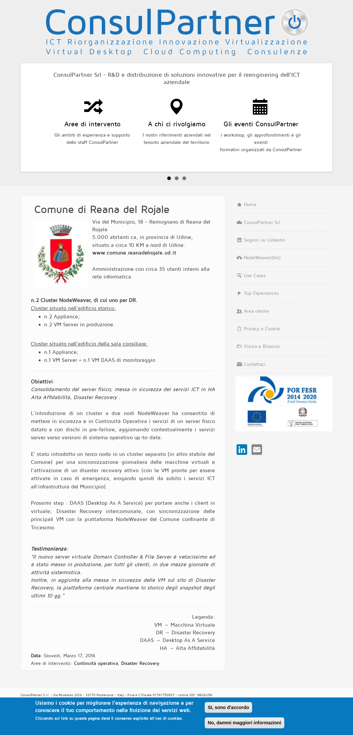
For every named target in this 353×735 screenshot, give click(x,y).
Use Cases (250, 275)
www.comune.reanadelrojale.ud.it (134, 253)
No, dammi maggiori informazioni (244, 722)
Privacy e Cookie (257, 328)
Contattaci (250, 364)
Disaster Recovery (140, 663)
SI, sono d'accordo (228, 707)
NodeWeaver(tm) (258, 257)
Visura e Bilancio (257, 346)
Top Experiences (257, 292)
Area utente (252, 310)
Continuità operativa (96, 663)
